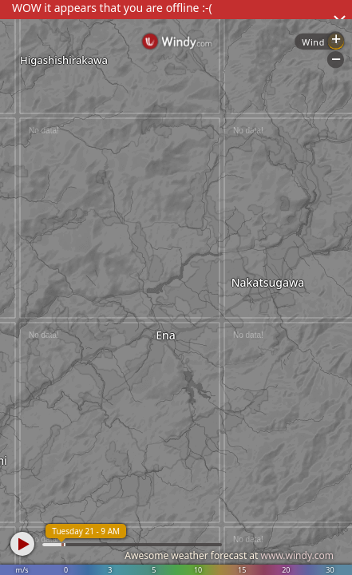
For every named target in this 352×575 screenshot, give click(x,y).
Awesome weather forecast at (229, 555)
